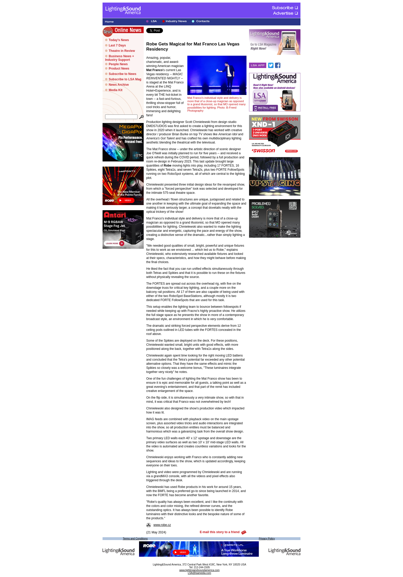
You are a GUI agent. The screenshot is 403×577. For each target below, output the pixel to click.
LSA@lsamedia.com (199, 573)
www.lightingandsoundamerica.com (199, 570)
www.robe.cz (158, 525)
